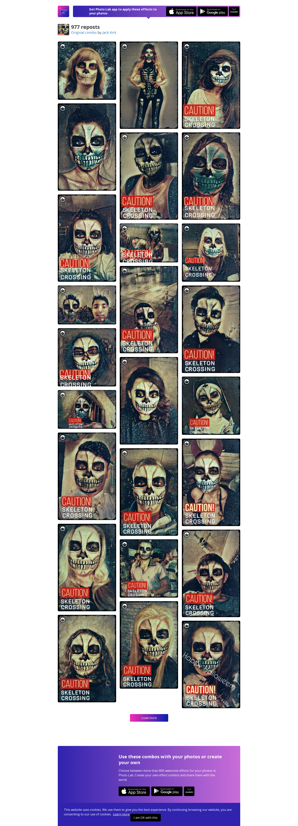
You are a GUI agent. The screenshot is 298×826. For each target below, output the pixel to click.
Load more (149, 718)
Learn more (121, 814)
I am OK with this (146, 818)
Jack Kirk (109, 32)
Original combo (84, 32)
